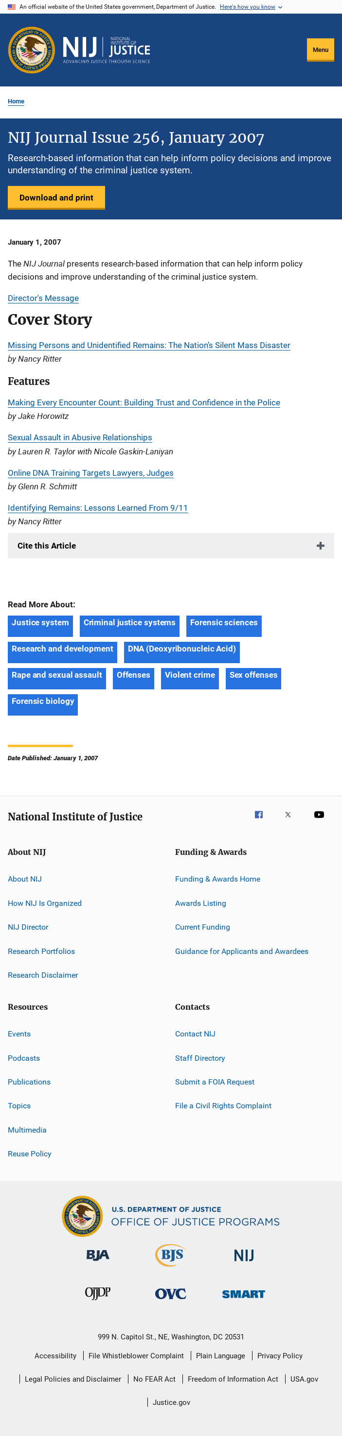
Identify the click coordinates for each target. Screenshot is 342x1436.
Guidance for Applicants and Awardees (241, 950)
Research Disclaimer (43, 975)
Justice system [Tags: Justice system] (40, 622)
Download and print (56, 197)
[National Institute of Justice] (244, 1262)
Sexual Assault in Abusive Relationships (80, 437)
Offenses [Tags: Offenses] (133, 675)
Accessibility (55, 1356)
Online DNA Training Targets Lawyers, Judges (91, 473)
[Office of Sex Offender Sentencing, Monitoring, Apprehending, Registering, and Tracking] (243, 1300)
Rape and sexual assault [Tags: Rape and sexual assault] (57, 675)
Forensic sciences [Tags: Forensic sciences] (223, 622)
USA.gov (304, 1379)
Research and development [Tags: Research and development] (62, 648)
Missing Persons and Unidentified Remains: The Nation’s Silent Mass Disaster (149, 345)
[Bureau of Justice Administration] (98, 1262)
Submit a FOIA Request (214, 1081)
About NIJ (25, 879)
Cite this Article (47, 546)
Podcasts (24, 1057)
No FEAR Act (154, 1379)
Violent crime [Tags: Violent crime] (190, 675)
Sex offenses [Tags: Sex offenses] (254, 675)
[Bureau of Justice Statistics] (171, 1268)
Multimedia (27, 1130)
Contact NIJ (195, 1033)
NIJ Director (28, 927)
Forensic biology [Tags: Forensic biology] (43, 701)
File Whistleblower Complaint (136, 1356)
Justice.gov (171, 1402)
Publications (29, 1081)
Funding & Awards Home (217, 879)
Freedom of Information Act (233, 1379)
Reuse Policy (30, 1153)
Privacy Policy (280, 1356)
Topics (19, 1105)
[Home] (106, 50)
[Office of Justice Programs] (31, 50)
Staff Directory (200, 1057)
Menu (320, 49)
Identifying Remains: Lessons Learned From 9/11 (98, 508)
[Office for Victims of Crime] (170, 1301)
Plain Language (220, 1356)
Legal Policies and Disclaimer (73, 1379)
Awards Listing (200, 903)
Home (16, 101)
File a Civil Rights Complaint (223, 1105)
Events (19, 1033)
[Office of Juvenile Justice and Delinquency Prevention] (97, 1302)
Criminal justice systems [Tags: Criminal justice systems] (130, 622)
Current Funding (202, 927)
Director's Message (43, 298)
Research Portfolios (41, 950)
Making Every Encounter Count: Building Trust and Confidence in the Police (144, 402)
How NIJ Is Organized (45, 903)
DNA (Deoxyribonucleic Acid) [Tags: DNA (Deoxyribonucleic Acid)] (182, 648)
